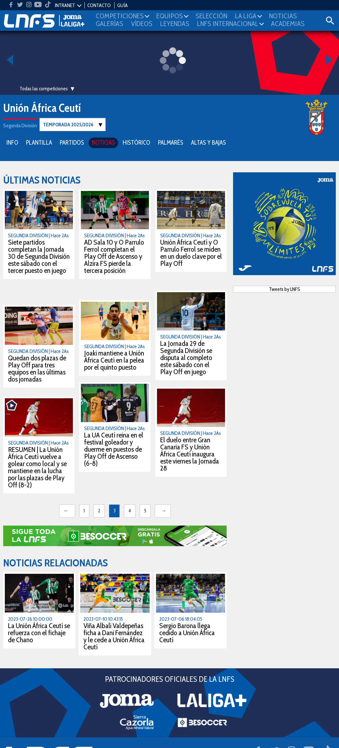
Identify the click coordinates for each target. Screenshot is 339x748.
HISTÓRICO (136, 142)
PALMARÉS (170, 142)
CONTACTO (99, 5)
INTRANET (65, 5)
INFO (12, 142)
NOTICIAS (103, 142)
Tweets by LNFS (284, 289)
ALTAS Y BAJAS (208, 142)
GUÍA (122, 5)
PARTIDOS (72, 142)
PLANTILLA (39, 142)
